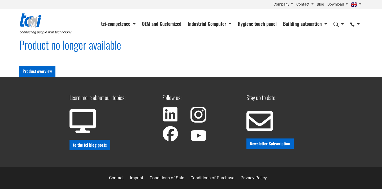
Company (282, 4)
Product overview (37, 71)
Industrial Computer (208, 23)
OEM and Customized (161, 23)
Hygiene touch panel (257, 23)
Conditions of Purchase (212, 177)
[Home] (45, 23)
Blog (320, 4)
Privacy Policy (254, 177)
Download (336, 4)
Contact (303, 4)
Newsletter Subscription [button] (270, 143)
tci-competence (116, 23)
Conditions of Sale (167, 177)
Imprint (136, 177)
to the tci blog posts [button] (90, 145)
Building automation (303, 23)
